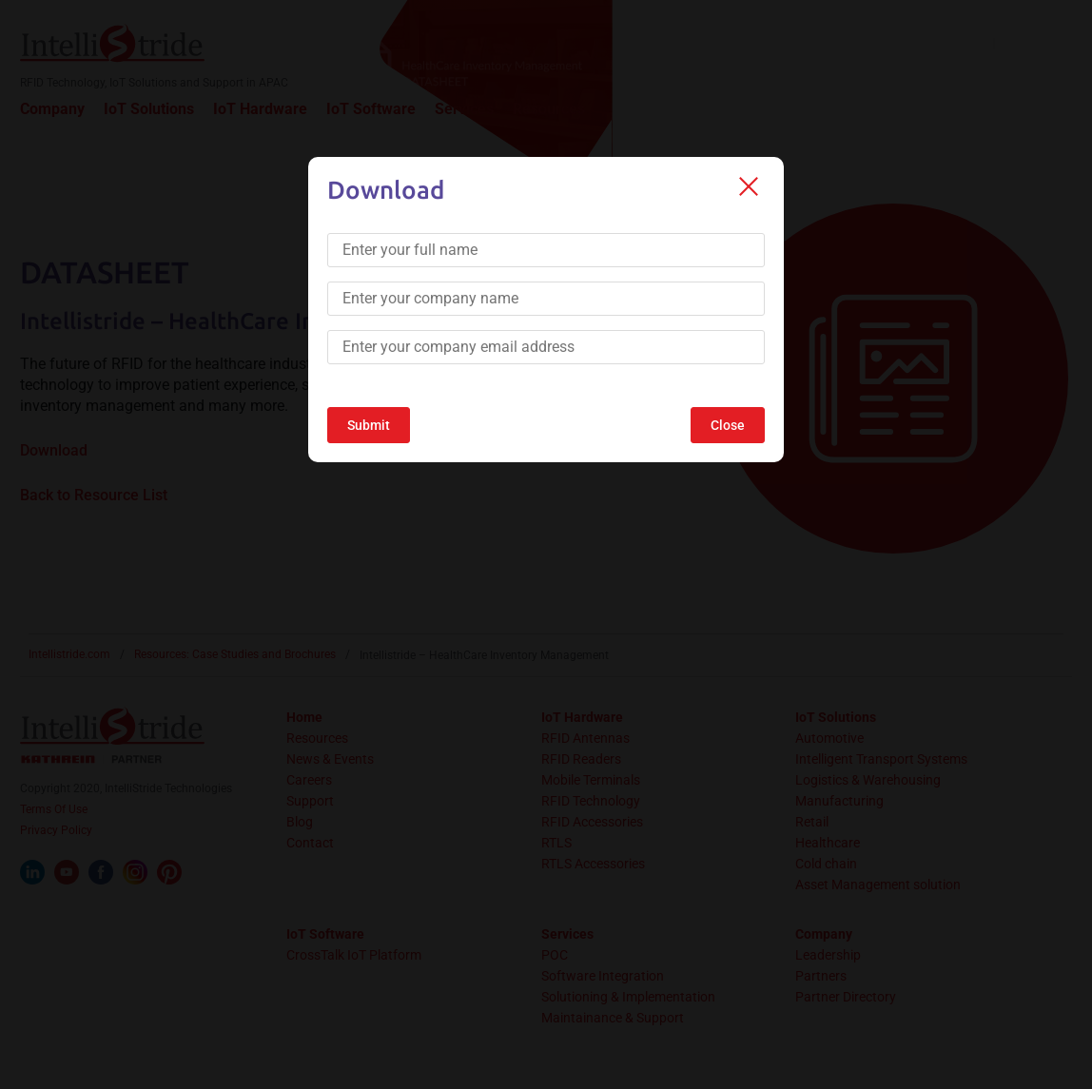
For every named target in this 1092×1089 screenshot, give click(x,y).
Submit (368, 425)
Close (728, 425)
